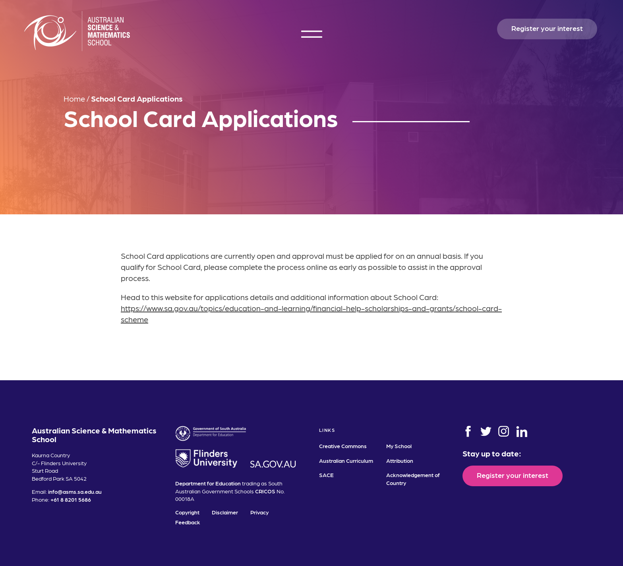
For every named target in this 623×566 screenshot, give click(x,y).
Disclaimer (225, 512)
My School (399, 446)
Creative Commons (343, 446)
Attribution (399, 460)
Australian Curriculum (346, 460)
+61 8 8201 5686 (70, 499)
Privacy (259, 512)
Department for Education (208, 483)
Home (74, 98)
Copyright (187, 512)
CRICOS (265, 491)
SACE (326, 475)
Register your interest (547, 28)
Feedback (187, 522)
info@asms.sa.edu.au (75, 491)
